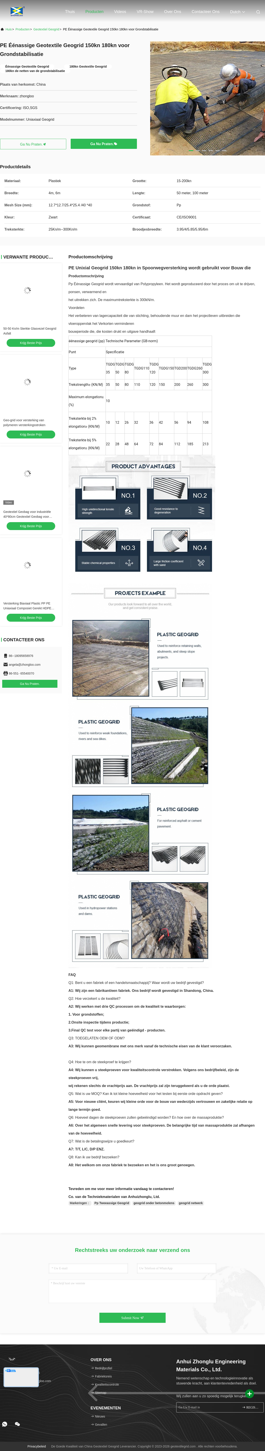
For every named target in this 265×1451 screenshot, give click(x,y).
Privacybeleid (37, 1446)
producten (22, 29)
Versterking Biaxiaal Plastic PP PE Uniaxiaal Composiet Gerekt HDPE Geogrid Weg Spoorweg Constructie (28, 608)
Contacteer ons (206, 11)
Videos (120, 11)
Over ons (172, 11)
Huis (9, 29)
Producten (94, 11)
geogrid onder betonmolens (154, 1203)
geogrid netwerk (191, 1203)
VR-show (145, 11)
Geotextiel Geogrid (46, 29)
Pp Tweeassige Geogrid (112, 1203)
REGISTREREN (251, 1407)
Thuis (70, 11)
